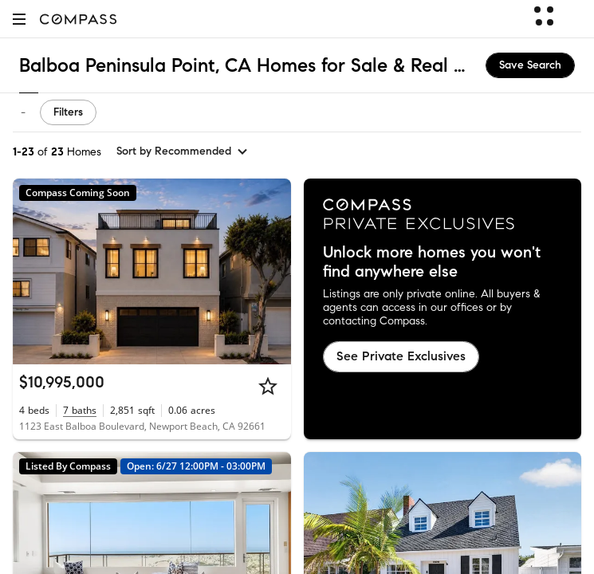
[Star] (268, 386)
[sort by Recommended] (182, 151)
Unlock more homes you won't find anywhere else (432, 262)
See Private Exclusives (401, 356)
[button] (19, 18)
